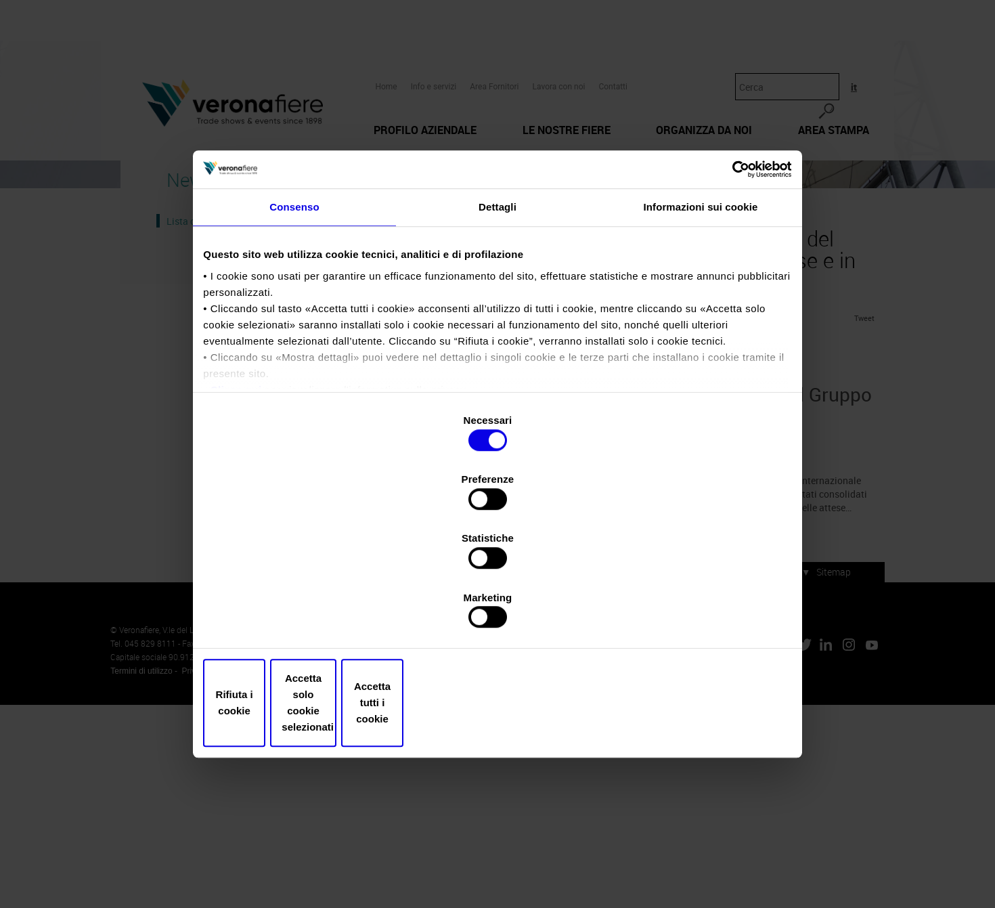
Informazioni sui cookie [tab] (701, 328)
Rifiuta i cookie (303, 614)
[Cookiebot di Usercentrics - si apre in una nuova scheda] (728, 284)
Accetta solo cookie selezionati (497, 614)
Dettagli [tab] (497, 328)
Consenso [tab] (294, 328)
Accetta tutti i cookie (692, 614)
